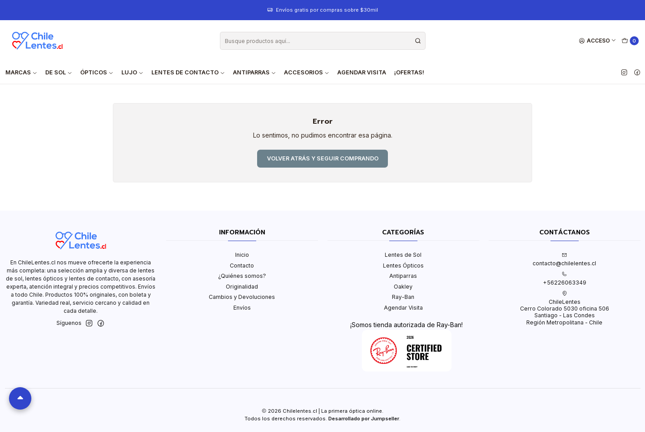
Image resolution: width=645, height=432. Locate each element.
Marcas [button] (21, 72)
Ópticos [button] (96, 72)
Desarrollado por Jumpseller (363, 418)
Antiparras (403, 275)
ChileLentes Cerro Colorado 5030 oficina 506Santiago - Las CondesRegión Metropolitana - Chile (564, 308)
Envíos (242, 307)
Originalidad (242, 286)
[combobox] (323, 41)
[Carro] (630, 41)
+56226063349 (564, 279)
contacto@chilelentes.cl (564, 259)
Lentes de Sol (403, 254)
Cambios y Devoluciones (242, 297)
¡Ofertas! (409, 72)
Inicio (242, 254)
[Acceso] (597, 41)
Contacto (242, 265)
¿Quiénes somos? (242, 275)
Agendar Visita (361, 72)
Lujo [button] (132, 72)
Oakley (403, 286)
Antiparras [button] (254, 72)
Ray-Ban (403, 297)
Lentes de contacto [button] (188, 72)
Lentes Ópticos (403, 265)
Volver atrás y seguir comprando (322, 158)
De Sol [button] (58, 72)
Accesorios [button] (306, 72)
